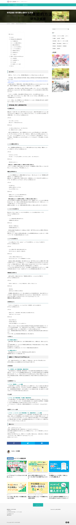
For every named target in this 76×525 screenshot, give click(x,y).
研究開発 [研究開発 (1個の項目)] (54, 48)
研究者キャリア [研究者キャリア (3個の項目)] (65, 43)
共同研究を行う (14, 52)
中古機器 (35, 494)
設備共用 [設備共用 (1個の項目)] (58, 48)
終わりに (11, 66)
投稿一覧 (22, 451)
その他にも (13, 54)
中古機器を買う (14, 41)
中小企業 (13, 62)
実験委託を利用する (15, 50)
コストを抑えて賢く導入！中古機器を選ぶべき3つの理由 (17, 497)
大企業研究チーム (14, 60)
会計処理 (38, 494)
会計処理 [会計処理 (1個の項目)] (58, 38)
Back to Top (38, 505)
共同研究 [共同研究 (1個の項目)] (62, 38)
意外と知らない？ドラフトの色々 (57, 91)
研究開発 (41, 494)
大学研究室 (13, 58)
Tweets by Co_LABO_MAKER (55, 509)
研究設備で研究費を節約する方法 (57, 78)
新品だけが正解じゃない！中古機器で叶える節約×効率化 (38, 497)
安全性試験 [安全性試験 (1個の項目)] (54, 40)
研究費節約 (22, 15)
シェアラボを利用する (15, 49)
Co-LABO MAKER (17, 522)
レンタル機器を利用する (15, 43)
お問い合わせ (9, 515)
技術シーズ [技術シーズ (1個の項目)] (59, 40)
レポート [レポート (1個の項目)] (66, 35)
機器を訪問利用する (15, 45)
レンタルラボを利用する (15, 47)
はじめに (11, 37)
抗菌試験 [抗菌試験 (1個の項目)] (54, 43)
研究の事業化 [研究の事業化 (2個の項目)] (59, 43)
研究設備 (14, 15)
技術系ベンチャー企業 (15, 64)
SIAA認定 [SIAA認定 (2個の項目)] (54, 35)
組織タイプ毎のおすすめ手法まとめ (16, 56)
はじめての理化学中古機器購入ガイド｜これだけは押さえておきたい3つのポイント (59, 497)
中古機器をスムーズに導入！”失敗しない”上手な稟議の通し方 (58, 476)
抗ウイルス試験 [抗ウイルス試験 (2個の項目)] (65, 40)
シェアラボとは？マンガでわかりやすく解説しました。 (17, 476)
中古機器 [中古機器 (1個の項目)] (54, 38)
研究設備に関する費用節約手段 (15, 39)
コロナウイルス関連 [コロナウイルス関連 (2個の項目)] (60, 35)
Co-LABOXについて (10, 513)
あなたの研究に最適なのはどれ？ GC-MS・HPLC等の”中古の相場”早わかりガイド (38, 477)
